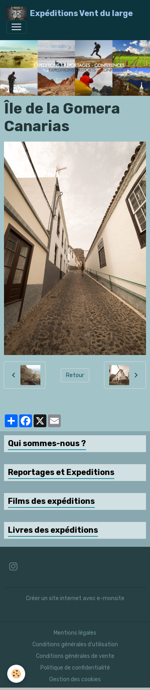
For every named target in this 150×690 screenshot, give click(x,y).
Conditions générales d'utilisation (75, 644)
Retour (75, 375)
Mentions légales (75, 632)
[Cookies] (16, 674)
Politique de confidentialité (75, 667)
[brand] (69, 13)
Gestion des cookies (75, 679)
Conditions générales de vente (75, 656)
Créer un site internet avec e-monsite (75, 598)
